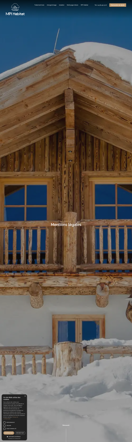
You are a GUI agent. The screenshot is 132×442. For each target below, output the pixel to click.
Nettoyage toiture (72, 5)
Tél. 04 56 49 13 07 (101, 5)
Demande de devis (117, 5)
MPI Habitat (84, 5)
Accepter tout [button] (9, 433)
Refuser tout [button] (20, 433)
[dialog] (14, 417)
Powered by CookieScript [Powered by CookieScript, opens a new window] (14, 438)
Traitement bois (39, 5)
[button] (14, 437)
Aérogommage (51, 5)
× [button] (25, 396)
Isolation (61, 5)
